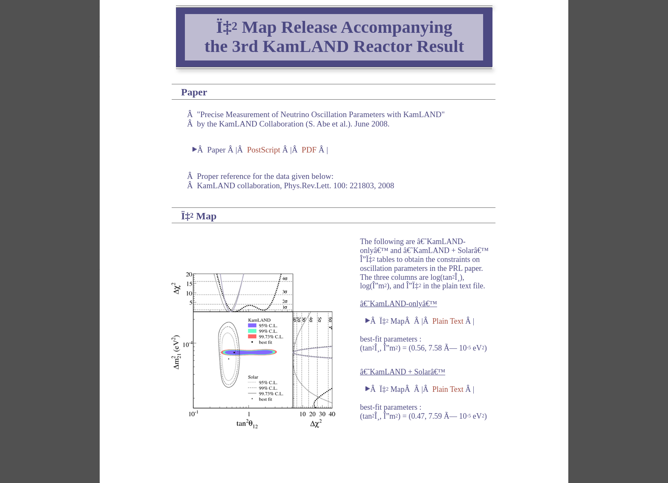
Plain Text (448, 321)
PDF (309, 149)
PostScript (263, 149)
